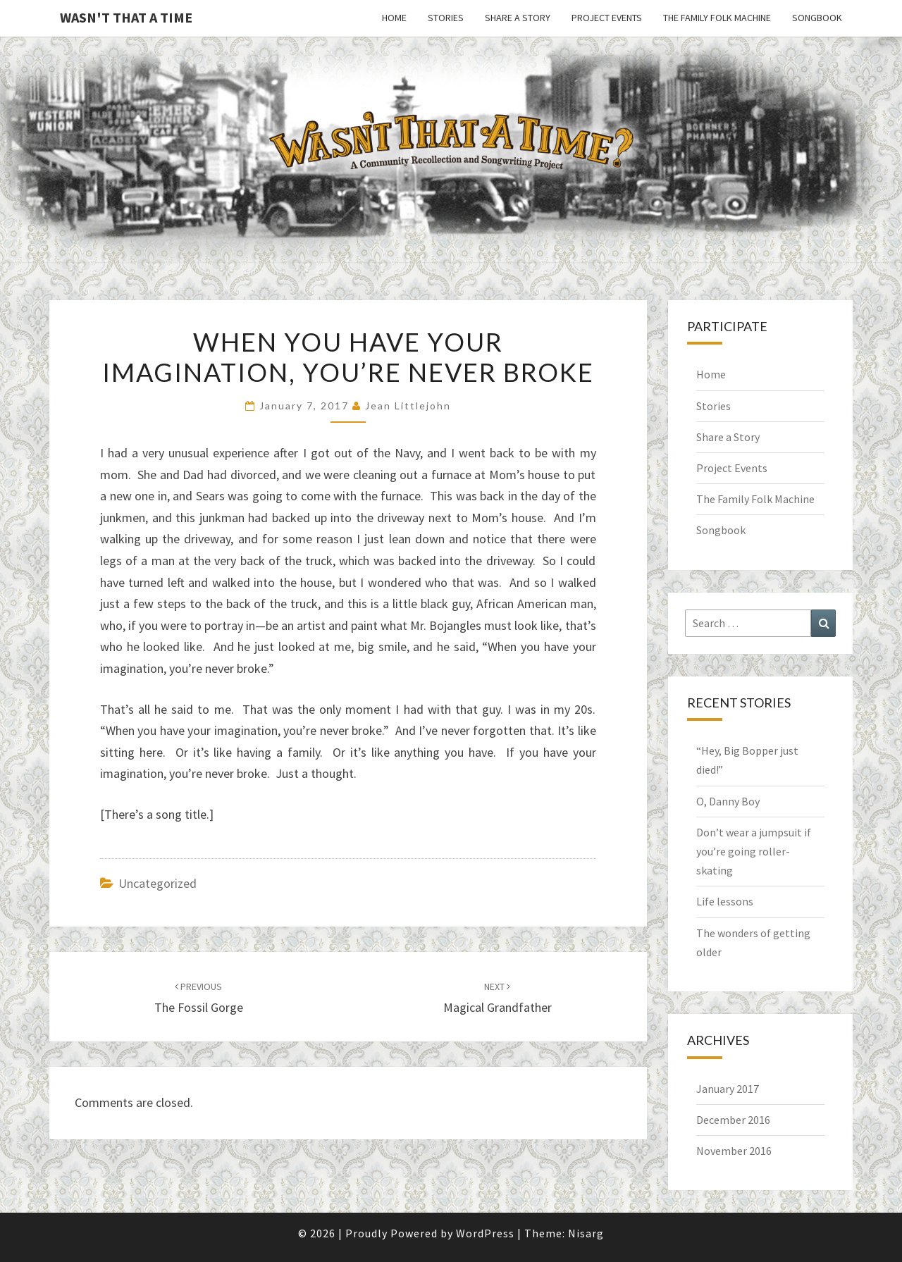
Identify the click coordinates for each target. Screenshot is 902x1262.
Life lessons (724, 901)
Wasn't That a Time (126, 17)
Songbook (817, 17)
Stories (446, 17)
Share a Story (517, 17)
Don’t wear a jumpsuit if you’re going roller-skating (753, 851)
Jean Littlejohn (408, 406)
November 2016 (734, 1151)
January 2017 (727, 1089)
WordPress (485, 1233)
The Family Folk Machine (717, 17)
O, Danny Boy (728, 801)
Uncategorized (157, 883)
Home (394, 17)
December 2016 (733, 1120)
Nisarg (586, 1233)
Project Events (607, 17)
